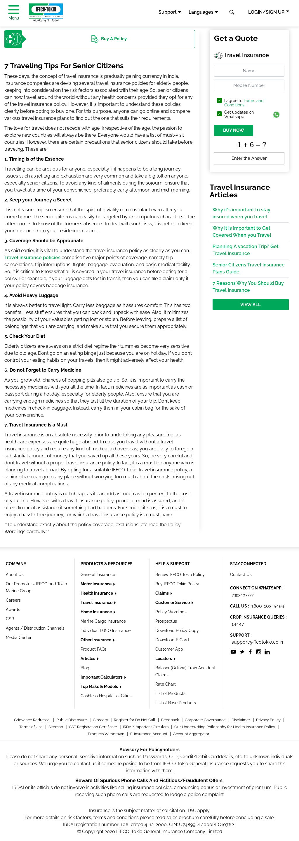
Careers (13, 600)
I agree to (244, 103)
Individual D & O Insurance (106, 630)
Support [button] (168, 12)
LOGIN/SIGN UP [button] (266, 12)
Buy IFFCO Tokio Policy (177, 584)
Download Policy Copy (177, 630)
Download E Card (172, 640)
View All (250, 304)
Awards (13, 609)
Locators (164, 658)
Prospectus (166, 621)
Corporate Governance (206, 720)
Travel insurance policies (32, 257)
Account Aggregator (191, 734)
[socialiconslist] (233, 651)
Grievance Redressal (32, 720)
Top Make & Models (100, 686)
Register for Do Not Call (135, 720)
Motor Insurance (96, 584)
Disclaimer (241, 720)
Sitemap (56, 727)
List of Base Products (175, 702)
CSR (10, 619)
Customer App (169, 649)
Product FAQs (94, 649)
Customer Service (173, 602)
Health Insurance (97, 593)
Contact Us (241, 574)
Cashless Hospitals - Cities (106, 695)
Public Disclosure (72, 720)
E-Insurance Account (149, 734)
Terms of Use (31, 727)
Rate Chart (165, 684)
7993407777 (242, 595)
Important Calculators (102, 677)
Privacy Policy (268, 720)
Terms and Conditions (244, 102)
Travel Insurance (97, 602)
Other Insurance (96, 640)
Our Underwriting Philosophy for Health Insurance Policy (225, 727)
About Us (15, 574)
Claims (162, 593)
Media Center (19, 637)
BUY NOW (233, 130)
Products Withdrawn (106, 734)
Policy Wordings (171, 612)
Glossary (101, 720)
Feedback (170, 720)
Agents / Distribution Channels (35, 628)
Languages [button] (201, 12)
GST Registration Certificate (93, 727)
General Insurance (98, 574)
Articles (88, 658)
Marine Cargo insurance (103, 621)
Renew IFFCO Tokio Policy (180, 574)
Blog (85, 668)
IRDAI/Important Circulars (146, 727)
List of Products (170, 693)
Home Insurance (97, 612)
